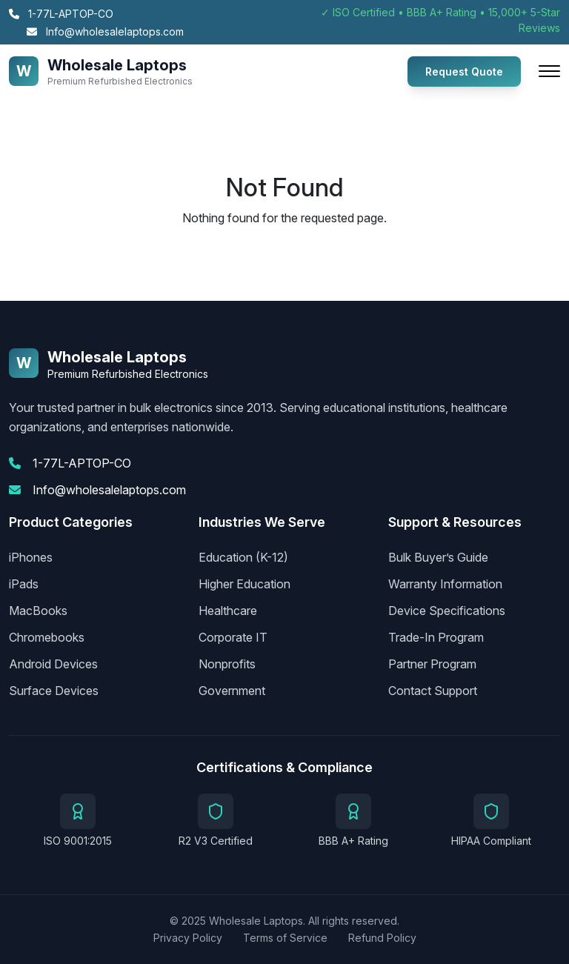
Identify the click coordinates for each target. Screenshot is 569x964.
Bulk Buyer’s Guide (438, 557)
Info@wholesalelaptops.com (105, 31)
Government (232, 690)
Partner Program (432, 663)
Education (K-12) (243, 557)
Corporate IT (233, 637)
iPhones (31, 557)
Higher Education (244, 583)
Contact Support (432, 690)
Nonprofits (227, 663)
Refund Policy (382, 937)
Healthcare (228, 610)
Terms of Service (285, 937)
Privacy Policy (187, 937)
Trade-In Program (436, 637)
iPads (24, 583)
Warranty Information (445, 583)
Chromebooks (46, 637)
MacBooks (38, 610)
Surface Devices (54, 690)
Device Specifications (446, 610)
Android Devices (53, 663)
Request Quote (464, 71)
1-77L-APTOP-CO (61, 13)
